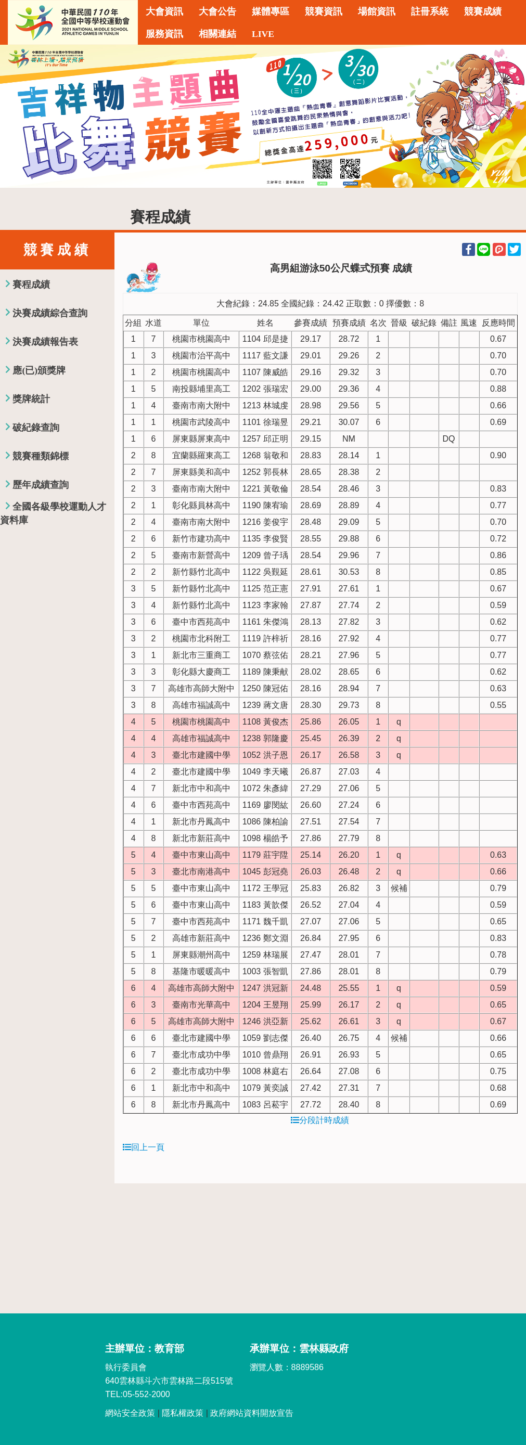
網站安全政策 (130, 1413)
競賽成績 (483, 11)
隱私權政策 (182, 1413)
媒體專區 (270, 11)
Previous (18, 116)
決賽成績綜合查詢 (49, 313)
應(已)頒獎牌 (39, 370)
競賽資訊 (323, 11)
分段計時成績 (320, 1120)
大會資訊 (164, 11)
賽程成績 (31, 284)
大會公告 (217, 11)
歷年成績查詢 (40, 485)
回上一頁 (143, 1147)
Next (508, 116)
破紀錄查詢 (35, 427)
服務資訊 (164, 34)
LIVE (263, 34)
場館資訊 (376, 11)
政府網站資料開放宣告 (251, 1413)
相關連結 (217, 34)
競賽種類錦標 (40, 456)
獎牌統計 (31, 399)
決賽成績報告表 (45, 342)
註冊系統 (429, 11)
